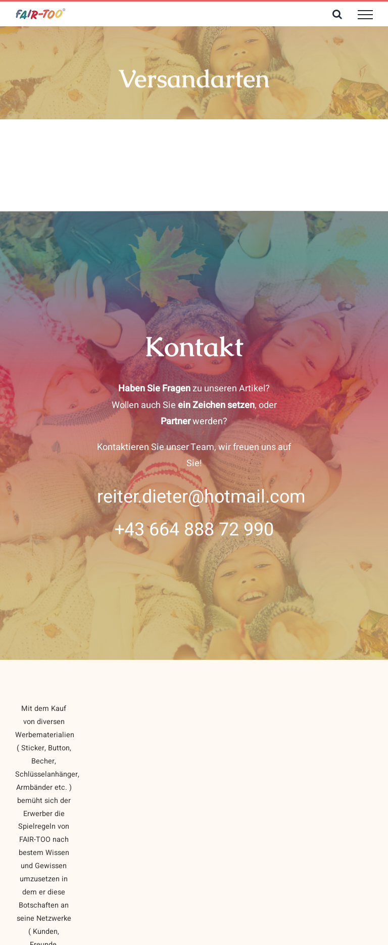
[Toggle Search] (337, 14)
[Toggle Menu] (365, 14)
